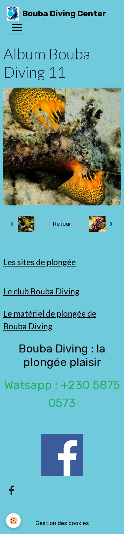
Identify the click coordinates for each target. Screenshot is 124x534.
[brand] (56, 14)
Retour (62, 223)
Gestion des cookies (62, 523)
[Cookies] (13, 520)
